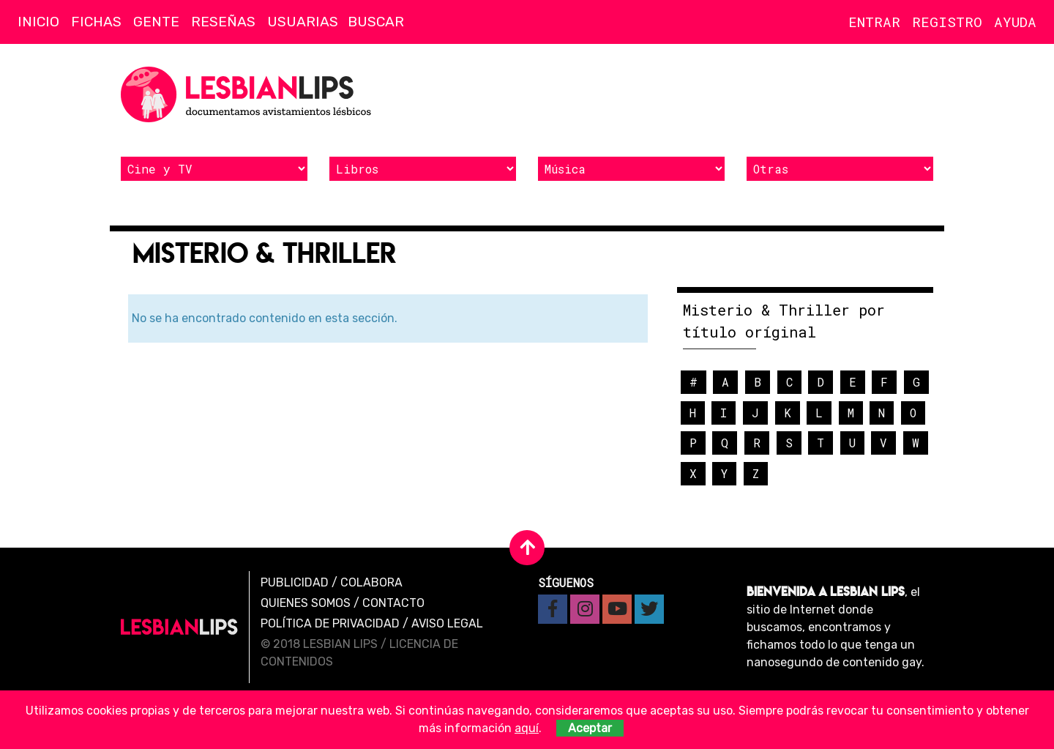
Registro (947, 21)
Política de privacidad (330, 623)
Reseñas (223, 21)
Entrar (874, 21)
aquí (527, 728)
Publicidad (295, 582)
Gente (156, 21)
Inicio (38, 21)
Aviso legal (447, 623)
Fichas (96, 21)
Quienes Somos (306, 603)
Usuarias (302, 21)
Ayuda (1015, 21)
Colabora (371, 582)
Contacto (393, 603)
